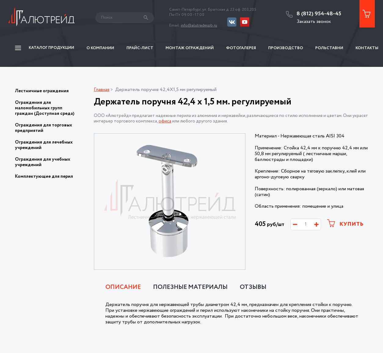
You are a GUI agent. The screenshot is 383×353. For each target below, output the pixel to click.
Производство (285, 48)
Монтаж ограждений (190, 48)
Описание (123, 287)
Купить (345, 223)
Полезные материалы (190, 287)
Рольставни (329, 48)
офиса (165, 121)
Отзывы (253, 287)
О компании (100, 48)
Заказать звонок (314, 21)
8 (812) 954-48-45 (319, 14)
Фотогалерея (241, 48)
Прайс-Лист (139, 48)
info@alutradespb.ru (199, 25)
